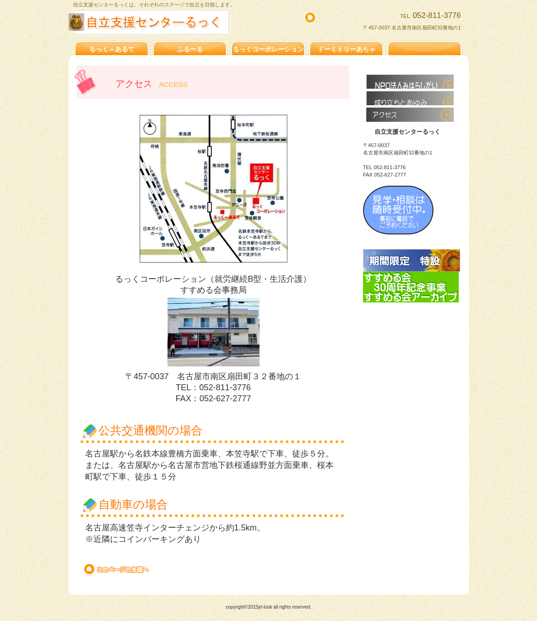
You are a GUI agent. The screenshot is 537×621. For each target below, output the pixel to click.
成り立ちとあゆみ (410, 98)
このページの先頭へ (117, 569)
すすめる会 (410, 81)
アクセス (410, 115)
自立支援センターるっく (169, 22)
